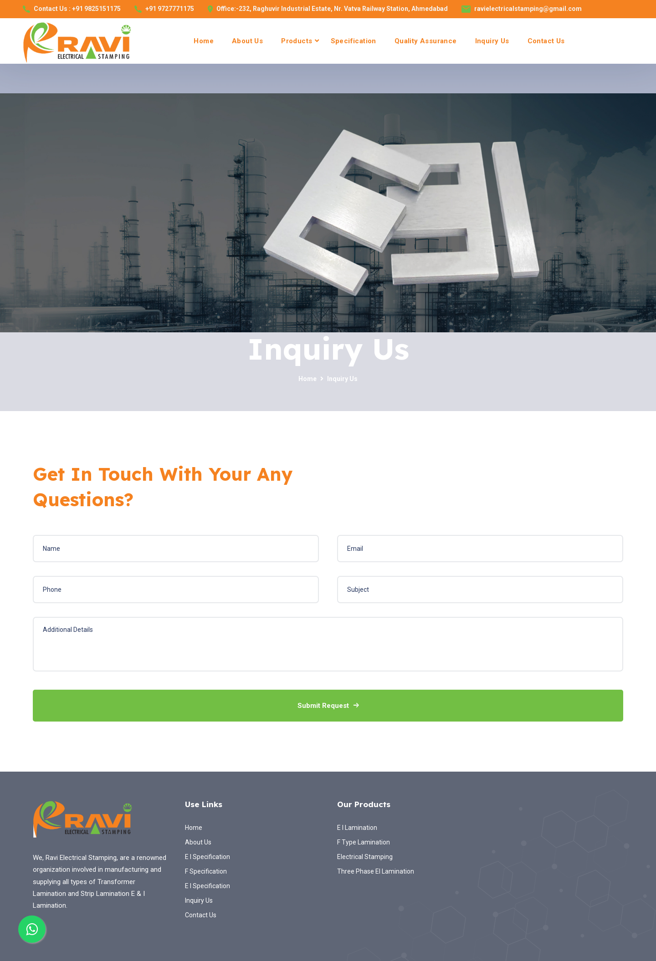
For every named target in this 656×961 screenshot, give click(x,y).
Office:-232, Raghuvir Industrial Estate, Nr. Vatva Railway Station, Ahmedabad (332, 8)
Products (296, 41)
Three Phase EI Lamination (375, 871)
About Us (247, 41)
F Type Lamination (363, 842)
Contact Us (546, 41)
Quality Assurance (426, 41)
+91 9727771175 (169, 8)
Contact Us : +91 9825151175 (77, 8)
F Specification (206, 871)
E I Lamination (357, 827)
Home (204, 41)
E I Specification (207, 856)
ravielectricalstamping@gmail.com (528, 8)
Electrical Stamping (365, 856)
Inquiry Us (492, 41)
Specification (353, 41)
